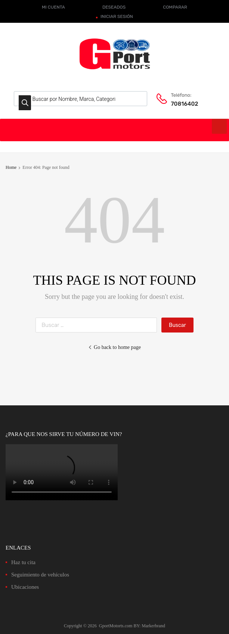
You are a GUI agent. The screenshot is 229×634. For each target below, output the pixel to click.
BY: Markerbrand (149, 625)
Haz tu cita (23, 562)
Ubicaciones (25, 587)
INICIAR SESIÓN (116, 16)
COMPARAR (175, 7)
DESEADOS (114, 7)
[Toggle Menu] (219, 126)
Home (11, 167)
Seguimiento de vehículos (40, 575)
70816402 (184, 103)
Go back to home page (114, 347)
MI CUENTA (53, 7)
